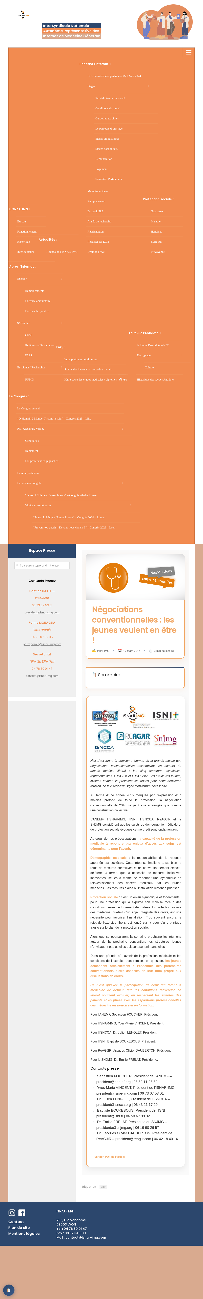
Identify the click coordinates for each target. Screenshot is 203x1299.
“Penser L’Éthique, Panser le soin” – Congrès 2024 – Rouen (61, 495)
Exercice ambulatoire (38, 300)
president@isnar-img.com (42, 612)
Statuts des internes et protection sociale (88, 369)
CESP (28, 335)
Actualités (47, 239)
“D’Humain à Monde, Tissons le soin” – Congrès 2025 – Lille (54, 418)
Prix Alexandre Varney (30, 428)
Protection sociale (157, 199)
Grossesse (157, 211)
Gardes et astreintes (107, 118)
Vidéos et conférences (38, 505)
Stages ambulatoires (107, 138)
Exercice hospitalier (37, 311)
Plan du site (19, 1280)
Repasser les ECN (98, 241)
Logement (101, 169)
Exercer (22, 278)
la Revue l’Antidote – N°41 (153, 345)
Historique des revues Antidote (155, 379)
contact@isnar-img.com (42, 676)
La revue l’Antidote (144, 333)
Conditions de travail (107, 108)
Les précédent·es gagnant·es (41, 461)
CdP (103, 1240)
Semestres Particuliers (108, 179)
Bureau (21, 221)
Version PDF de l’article (116, 1200)
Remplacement (96, 201)
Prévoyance (158, 251)
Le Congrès (18, 396)
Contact (16, 1274)
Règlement (31, 450)
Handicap (156, 231)
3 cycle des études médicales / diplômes (90, 379)
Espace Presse (42, 550)
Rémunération (103, 158)
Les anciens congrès (29, 483)
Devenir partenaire (28, 473)
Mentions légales (24, 1286)
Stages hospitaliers (106, 148)
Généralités (32, 440)
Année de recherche (99, 221)
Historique (23, 241)
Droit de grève (96, 251)
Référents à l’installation (39, 345)
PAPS (28, 355)
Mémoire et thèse (97, 191)
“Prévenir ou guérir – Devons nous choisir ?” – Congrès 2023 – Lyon (74, 527)
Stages (91, 86)
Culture (149, 367)
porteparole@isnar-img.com (42, 644)
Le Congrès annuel (28, 408)
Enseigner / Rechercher (31, 367)
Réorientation (95, 231)
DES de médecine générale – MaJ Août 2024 (114, 76)
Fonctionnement (27, 231)
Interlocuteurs (25, 251)
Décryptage (144, 355)
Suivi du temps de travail (110, 98)
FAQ (59, 347)
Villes (123, 379)
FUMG (29, 379)
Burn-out (156, 241)
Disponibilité (95, 211)
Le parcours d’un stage (109, 128)
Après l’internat (21, 266)
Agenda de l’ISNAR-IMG (62, 251)
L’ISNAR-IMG (18, 209)
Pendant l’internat (93, 64)
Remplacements (34, 290)
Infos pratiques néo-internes (80, 359)
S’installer (23, 323)
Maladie (156, 221)
